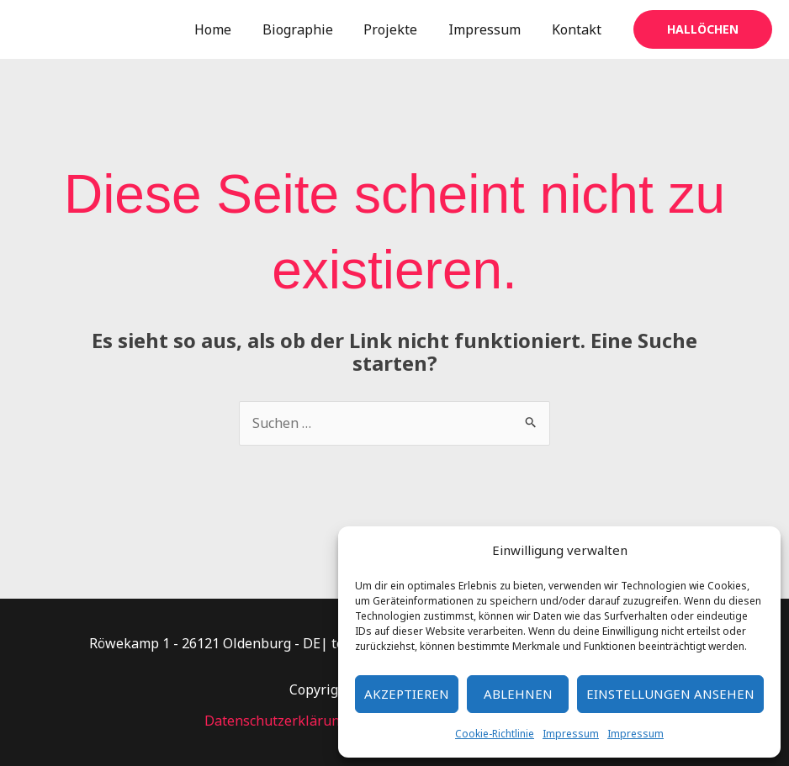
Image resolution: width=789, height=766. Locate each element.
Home (230, 29)
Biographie (311, 29)
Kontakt (578, 29)
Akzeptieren (406, 693)
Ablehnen (518, 693)
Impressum (571, 733)
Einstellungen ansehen (670, 693)
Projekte (400, 29)
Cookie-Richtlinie (494, 733)
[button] (702, 29)
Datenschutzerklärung (275, 720)
